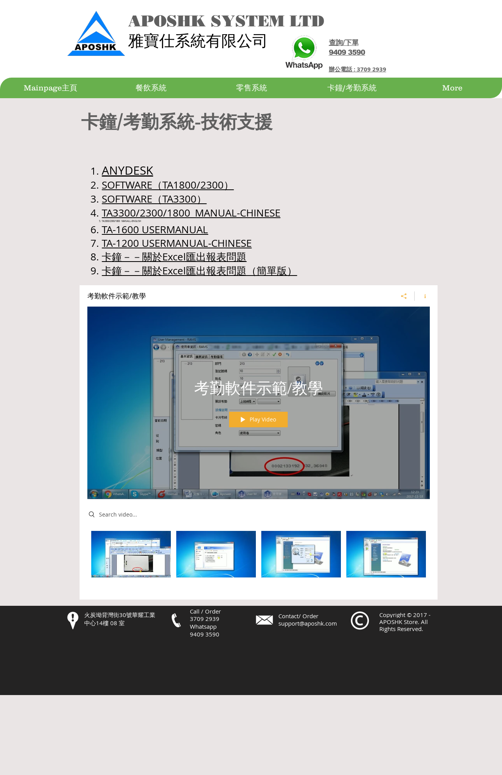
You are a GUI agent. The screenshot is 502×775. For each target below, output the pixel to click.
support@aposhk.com (307, 623)
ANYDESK (127, 170)
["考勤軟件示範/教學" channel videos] (258, 559)
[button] (151, 88)
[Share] (404, 296)
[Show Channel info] (422, 296)
